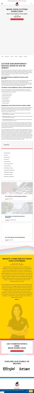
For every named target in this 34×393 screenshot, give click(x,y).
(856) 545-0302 (17, 16)
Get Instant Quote (28, 317)
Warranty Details (9, 206)
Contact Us (20, 317)
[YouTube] (20, 322)
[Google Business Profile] (13, 322)
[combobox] (2, 392)
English (1, 392)
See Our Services (9, 165)
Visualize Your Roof (11, 317)
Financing (4, 317)
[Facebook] (15, 322)
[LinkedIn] (18, 322)
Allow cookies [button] (31, 391)
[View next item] (19, 294)
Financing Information (10, 186)
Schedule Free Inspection (17, 19)
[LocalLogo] (17, 4)
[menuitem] (17, 119)
